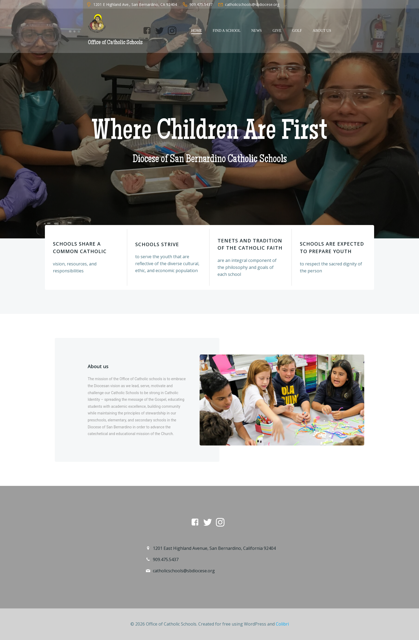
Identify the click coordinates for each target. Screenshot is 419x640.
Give (277, 31)
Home (196, 31)
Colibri (282, 624)
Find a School (226, 31)
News (256, 31)
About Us (322, 31)
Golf (297, 31)
